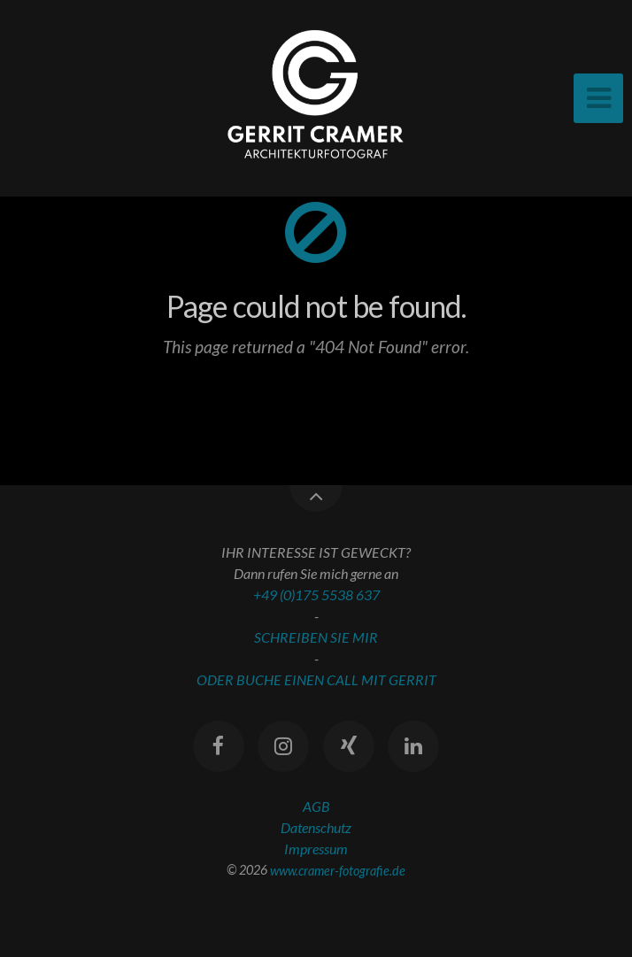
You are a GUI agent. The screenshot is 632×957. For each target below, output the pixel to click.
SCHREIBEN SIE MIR (316, 637)
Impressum (316, 848)
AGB (316, 806)
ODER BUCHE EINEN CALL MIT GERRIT (316, 679)
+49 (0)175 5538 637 (316, 594)
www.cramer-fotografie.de (337, 869)
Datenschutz (316, 827)
